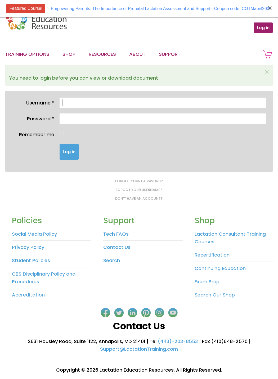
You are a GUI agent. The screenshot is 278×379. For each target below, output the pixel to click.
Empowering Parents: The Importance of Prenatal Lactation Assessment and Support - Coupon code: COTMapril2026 (161, 8)
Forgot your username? (139, 189)
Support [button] (170, 54)
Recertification (212, 255)
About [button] (137, 54)
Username (40, 102)
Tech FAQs (116, 234)
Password (40, 118)
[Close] (269, 8)
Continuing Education (220, 268)
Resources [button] (102, 54)
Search (111, 260)
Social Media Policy (34, 234)
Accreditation (28, 294)
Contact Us (117, 247)
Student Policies (31, 260)
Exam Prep (207, 281)
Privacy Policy (28, 247)
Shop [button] (68, 54)
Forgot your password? (139, 181)
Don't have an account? (139, 198)
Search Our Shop (215, 294)
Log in (263, 28)
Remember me (36, 134)
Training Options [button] (27, 54)
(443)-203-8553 (178, 341)
